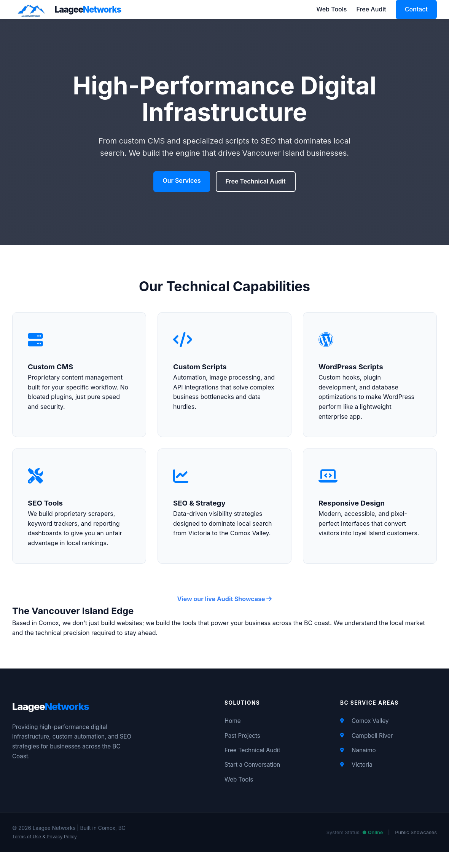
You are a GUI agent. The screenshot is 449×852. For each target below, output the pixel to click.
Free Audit (371, 9)
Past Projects (242, 735)
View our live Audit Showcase (224, 599)
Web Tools (331, 9)
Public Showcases (416, 832)
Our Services (181, 180)
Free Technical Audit (256, 181)
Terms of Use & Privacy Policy (44, 836)
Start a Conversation (252, 764)
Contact (416, 9)
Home (232, 720)
